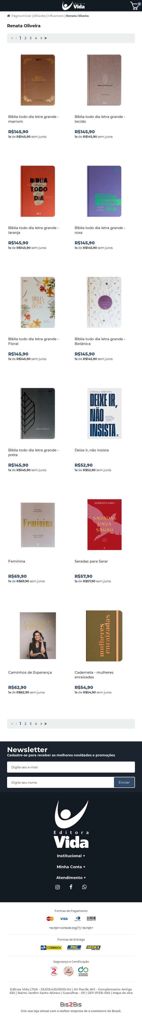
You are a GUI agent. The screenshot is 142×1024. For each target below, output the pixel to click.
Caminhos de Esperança (30, 672)
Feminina (16, 561)
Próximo (41, 38)
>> (45, 38)
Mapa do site (122, 993)
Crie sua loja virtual (35, 1011)
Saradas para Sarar (91, 561)
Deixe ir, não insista (92, 450)
